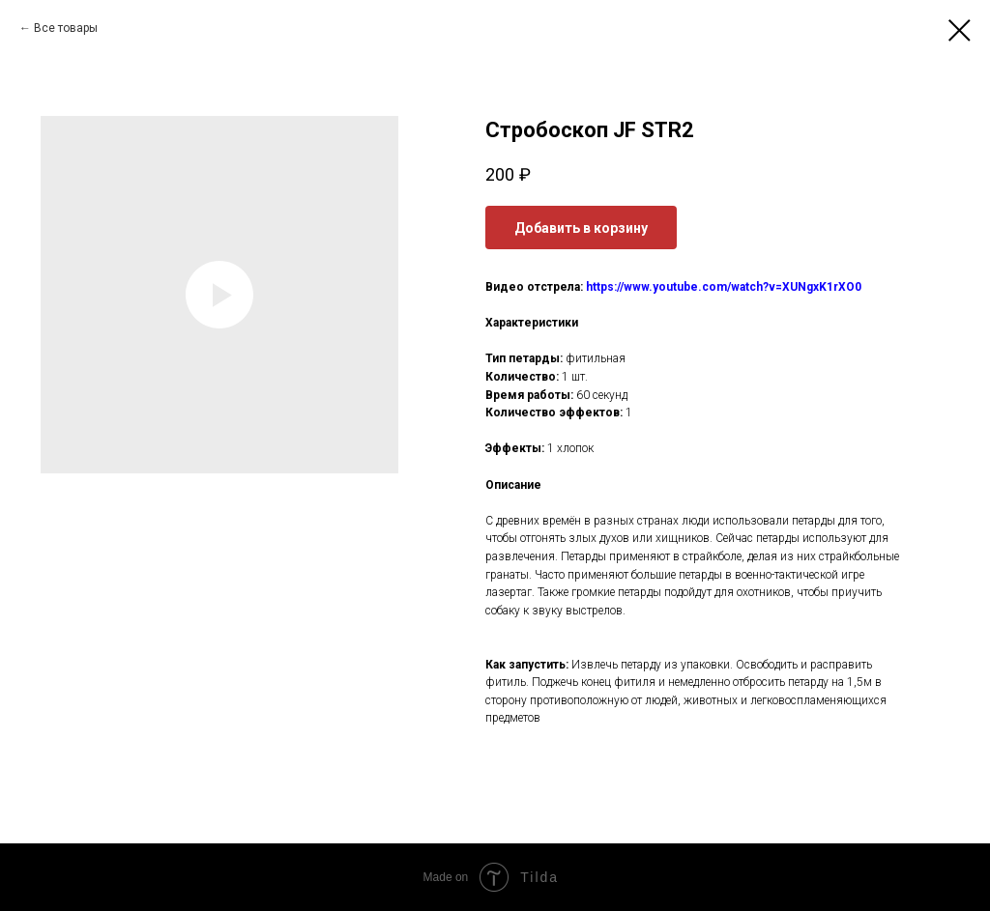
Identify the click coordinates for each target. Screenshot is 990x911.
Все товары (66, 28)
